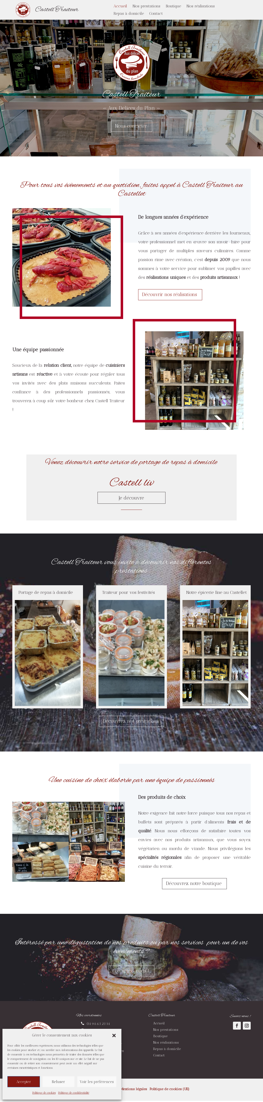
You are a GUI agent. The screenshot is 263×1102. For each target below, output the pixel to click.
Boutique (173, 6)
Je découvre (131, 498)
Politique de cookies (44, 1092)
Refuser (58, 1082)
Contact (156, 14)
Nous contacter (131, 126)
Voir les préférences (97, 1082)
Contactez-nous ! (130, 972)
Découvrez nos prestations (131, 722)
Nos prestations (146, 6)
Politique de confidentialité (73, 1092)
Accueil (120, 6)
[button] (114, 1035)
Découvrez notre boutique (193, 884)
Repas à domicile (129, 14)
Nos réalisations (200, 6)
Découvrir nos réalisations (170, 295)
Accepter (23, 1082)
